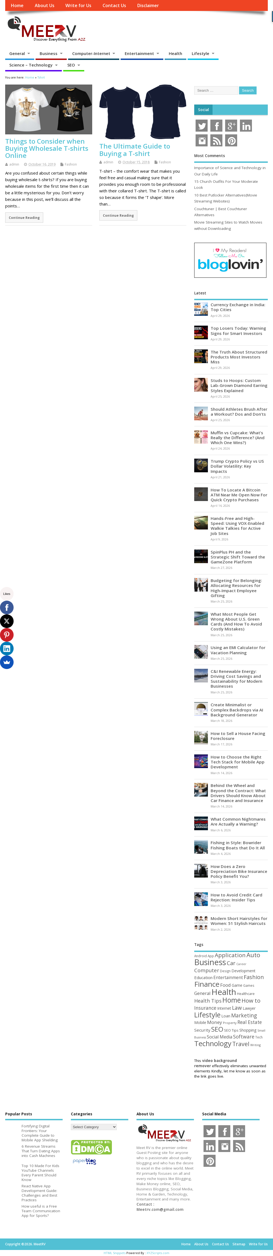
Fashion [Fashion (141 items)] (254, 977)
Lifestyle (200, 53)
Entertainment (139, 53)
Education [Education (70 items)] (203, 977)
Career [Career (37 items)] (241, 964)
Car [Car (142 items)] (231, 963)
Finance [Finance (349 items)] (206, 984)
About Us (44, 5)
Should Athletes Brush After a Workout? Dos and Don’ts (239, 411)
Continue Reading (24, 217)
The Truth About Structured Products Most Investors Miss (239, 356)
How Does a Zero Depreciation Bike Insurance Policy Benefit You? (239, 871)
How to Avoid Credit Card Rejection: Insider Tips (236, 897)
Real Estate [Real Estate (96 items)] (249, 1022)
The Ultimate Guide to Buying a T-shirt (134, 149)
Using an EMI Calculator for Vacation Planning (238, 650)
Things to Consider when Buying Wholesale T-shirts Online (46, 148)
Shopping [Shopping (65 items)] (248, 1030)
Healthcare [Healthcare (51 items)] (246, 993)
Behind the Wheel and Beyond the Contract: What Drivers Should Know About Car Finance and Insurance (238, 793)
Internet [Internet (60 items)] (224, 1008)
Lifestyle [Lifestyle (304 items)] (207, 1014)
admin (14, 164)
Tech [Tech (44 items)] (259, 1037)
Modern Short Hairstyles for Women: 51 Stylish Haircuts (239, 921)
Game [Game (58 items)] (237, 985)
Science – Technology (31, 65)
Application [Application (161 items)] (230, 955)
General (17, 53)
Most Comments (209, 155)
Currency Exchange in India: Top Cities (238, 307)
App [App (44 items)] (211, 956)
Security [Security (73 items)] (202, 1030)
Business (48, 53)
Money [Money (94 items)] (214, 1022)
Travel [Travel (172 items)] (240, 1044)
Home (17, 5)
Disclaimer (148, 5)
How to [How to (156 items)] (251, 1000)
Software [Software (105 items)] (243, 1036)
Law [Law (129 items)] (237, 1007)
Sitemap (239, 1244)
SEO (71, 65)
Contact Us (114, 5)
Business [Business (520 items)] (210, 962)
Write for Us (78, 5)
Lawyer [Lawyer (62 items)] (249, 1008)
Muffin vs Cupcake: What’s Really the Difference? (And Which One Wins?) (238, 437)
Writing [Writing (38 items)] (255, 1045)
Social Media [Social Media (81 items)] (219, 1037)
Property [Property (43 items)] (230, 1023)
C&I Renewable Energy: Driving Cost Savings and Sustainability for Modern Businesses (236, 678)
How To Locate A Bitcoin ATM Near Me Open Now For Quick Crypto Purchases (239, 494)
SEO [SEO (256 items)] (217, 1029)
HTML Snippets (115, 1253)
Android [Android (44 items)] (200, 956)
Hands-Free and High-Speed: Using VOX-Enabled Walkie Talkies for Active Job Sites (237, 526)
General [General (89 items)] (202, 993)
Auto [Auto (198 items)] (253, 955)
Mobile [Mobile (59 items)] (200, 1022)
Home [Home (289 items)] (231, 1000)
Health (175, 53)
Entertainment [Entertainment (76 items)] (228, 977)
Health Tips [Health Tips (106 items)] (208, 1000)
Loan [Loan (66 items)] (225, 1015)
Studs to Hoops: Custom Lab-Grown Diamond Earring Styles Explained (239, 385)
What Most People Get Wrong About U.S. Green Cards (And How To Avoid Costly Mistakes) (236, 621)
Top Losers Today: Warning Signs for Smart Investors (238, 330)
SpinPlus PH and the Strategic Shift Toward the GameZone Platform (238, 557)
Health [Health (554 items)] (223, 991)
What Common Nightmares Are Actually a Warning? (238, 821)
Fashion (71, 164)
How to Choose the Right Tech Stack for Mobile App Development (238, 761)
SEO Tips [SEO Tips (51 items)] (231, 1030)
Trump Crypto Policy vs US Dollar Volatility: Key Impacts (237, 466)
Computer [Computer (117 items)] (206, 970)
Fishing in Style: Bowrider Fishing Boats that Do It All (238, 845)
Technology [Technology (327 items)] (212, 1043)
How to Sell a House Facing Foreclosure (238, 736)
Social (203, 109)
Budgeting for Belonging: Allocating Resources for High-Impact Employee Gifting (236, 588)
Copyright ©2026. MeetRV (25, 1244)
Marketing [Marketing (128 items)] (244, 1015)
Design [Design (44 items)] (225, 971)
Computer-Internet (91, 53)
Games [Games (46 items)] (248, 985)
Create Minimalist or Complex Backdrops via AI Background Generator (237, 709)
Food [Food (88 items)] (225, 985)
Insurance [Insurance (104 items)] (205, 1008)
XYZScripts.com (158, 1253)
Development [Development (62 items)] (243, 970)
